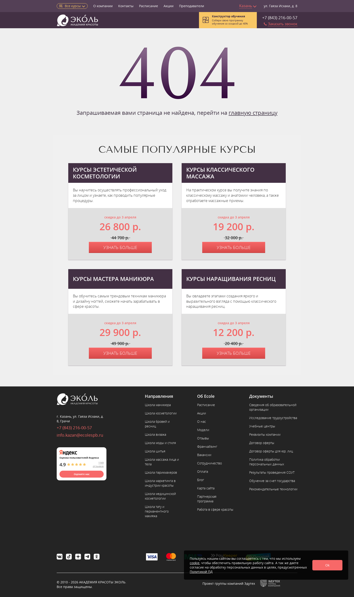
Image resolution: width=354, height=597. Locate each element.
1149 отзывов (98, 464)
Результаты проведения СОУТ (272, 472)
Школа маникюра (158, 405)
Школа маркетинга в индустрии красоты (160, 483)
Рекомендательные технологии (273, 489)
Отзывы (203, 438)
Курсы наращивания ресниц (231, 279)
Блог (200, 480)
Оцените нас (82, 474)
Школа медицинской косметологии (160, 496)
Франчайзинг (207, 446)
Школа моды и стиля (160, 443)
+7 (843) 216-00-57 (279, 17)
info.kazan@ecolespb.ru (80, 435)
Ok (327, 565)
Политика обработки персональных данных (266, 461)
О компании (103, 6)
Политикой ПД (201, 571)
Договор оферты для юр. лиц (271, 451)
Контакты (126, 6)
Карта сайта (205, 488)
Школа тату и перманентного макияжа (157, 511)
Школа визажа (155, 434)
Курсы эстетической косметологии (105, 173)
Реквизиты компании (264, 434)
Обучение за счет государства (272, 481)
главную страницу (253, 112)
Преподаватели (191, 6)
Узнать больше (120, 247)
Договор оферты (261, 443)
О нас (201, 421)
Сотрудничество (209, 463)
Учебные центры (262, 426)
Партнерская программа (206, 498)
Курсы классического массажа (220, 173)
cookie (194, 563)
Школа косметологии (161, 413)
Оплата (202, 471)
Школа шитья (155, 451)
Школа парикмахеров (161, 472)
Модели (203, 430)
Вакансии (204, 455)
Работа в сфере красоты (215, 509)
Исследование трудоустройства (273, 418)
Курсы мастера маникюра (113, 279)
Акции (169, 6)
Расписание (148, 6)
